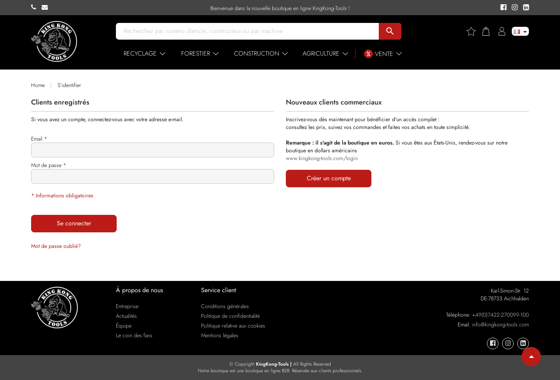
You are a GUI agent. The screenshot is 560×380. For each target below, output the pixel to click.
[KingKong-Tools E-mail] (47, 7)
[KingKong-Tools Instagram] (513, 8)
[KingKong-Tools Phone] (36, 7)
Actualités (126, 316)
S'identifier (69, 85)
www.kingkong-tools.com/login (322, 158)
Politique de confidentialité (230, 316)
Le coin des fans (134, 335)
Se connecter (74, 223)
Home (38, 85)
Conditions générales (225, 306)
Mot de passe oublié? (56, 246)
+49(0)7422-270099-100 (500, 315)
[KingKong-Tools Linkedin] (524, 8)
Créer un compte (329, 178)
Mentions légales (219, 335)
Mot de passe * (48, 165)
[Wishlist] (474, 31)
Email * (39, 139)
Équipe (123, 325)
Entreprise (127, 306)
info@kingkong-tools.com (500, 324)
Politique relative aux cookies (233, 325)
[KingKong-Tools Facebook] (502, 8)
